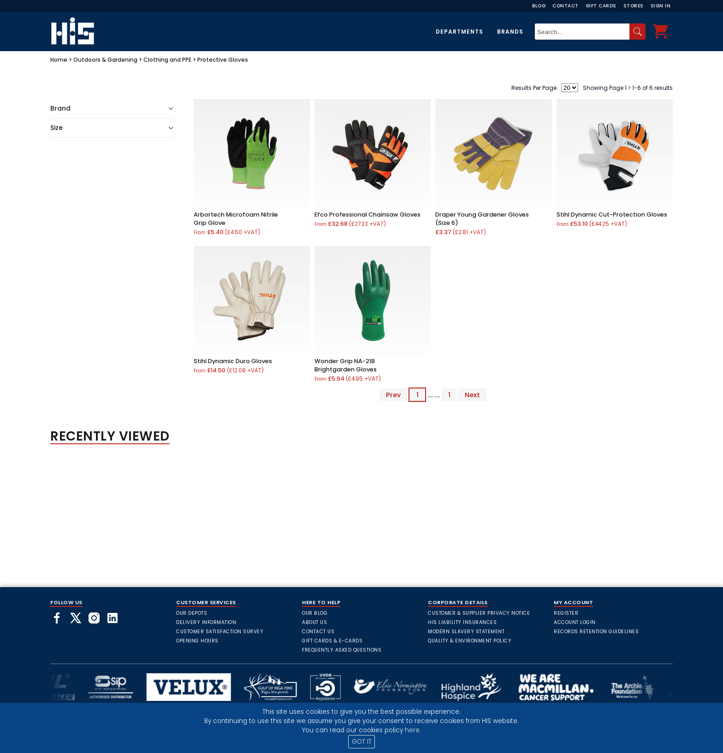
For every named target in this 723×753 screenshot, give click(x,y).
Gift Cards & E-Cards (332, 640)
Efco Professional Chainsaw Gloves (367, 214)
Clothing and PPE (167, 60)
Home (58, 60)
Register (566, 613)
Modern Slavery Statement (466, 631)
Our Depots (191, 613)
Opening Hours (197, 640)
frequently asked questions (341, 650)
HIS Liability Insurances (462, 622)
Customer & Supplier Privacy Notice (479, 613)
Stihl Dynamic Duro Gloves (233, 361)
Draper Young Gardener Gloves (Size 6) (482, 219)
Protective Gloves (222, 60)
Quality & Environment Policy (469, 640)
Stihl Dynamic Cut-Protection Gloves (612, 214)
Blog (538, 5)
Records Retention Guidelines (596, 631)
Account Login (575, 622)
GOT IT (362, 741)
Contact (565, 5)
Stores (633, 5)
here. (413, 730)
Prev (393, 395)
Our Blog (314, 613)
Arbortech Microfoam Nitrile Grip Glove (236, 219)
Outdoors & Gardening (105, 60)
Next (472, 395)
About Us (314, 622)
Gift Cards (601, 5)
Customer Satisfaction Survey (219, 631)
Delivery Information (206, 622)
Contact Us (318, 631)
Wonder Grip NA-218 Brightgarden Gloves (345, 365)
